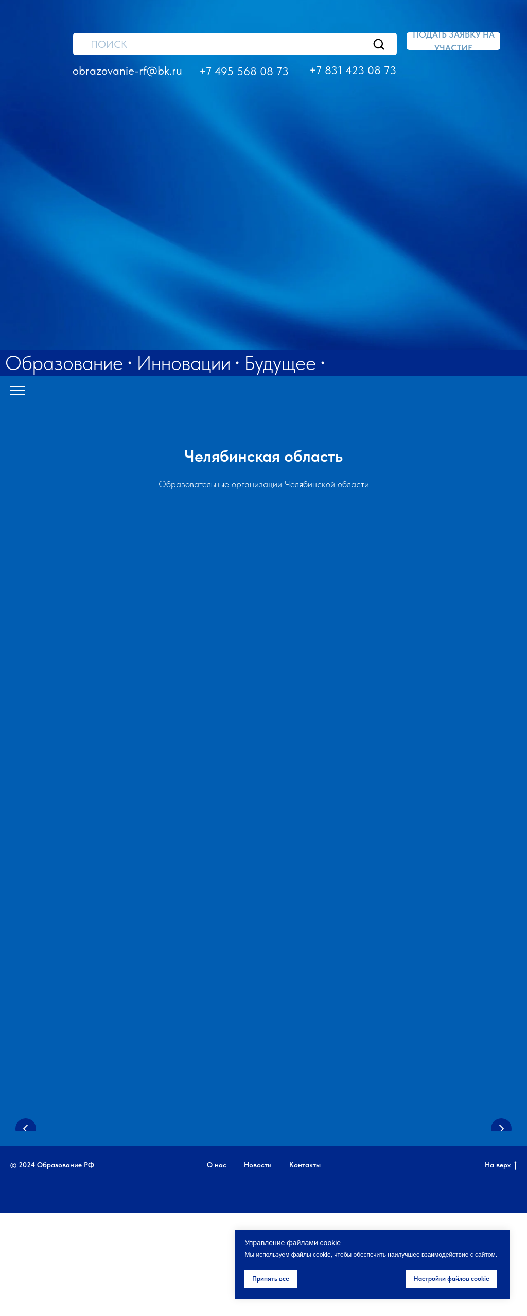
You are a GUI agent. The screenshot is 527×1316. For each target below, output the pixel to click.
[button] (453, 41)
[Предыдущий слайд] (25, 1163)
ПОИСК (109, 44)
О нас (216, 1268)
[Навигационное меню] (17, 391)
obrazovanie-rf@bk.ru (127, 70)
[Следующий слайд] (501, 1163)
